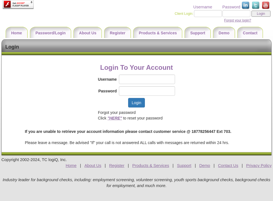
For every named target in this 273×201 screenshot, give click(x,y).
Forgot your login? (237, 20)
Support (184, 165)
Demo (204, 165)
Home (71, 165)
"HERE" (114, 118)
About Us (92, 165)
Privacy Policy (259, 165)
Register (116, 165)
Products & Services (150, 165)
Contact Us (228, 165)
